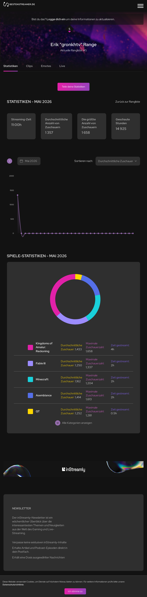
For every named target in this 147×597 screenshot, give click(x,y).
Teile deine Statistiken (73, 86)
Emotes (46, 66)
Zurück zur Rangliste (127, 101)
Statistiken (10, 66)
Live (62, 66)
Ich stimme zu (75, 591)
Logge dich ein (56, 19)
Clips (29, 66)
